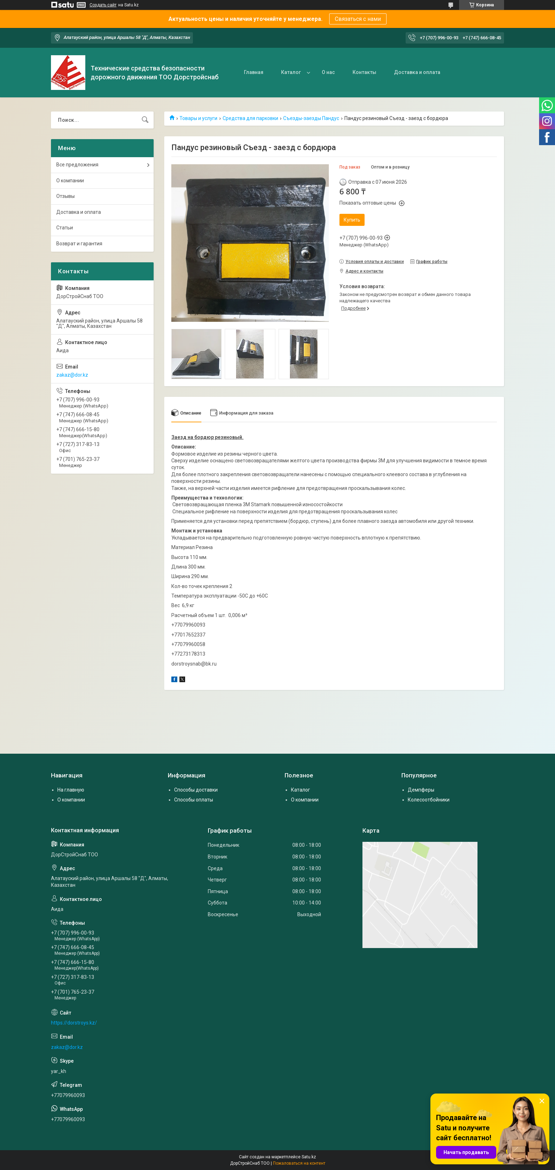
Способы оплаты (193, 800)
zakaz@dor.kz (72, 375)
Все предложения (77, 164)
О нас (328, 72)
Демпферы (421, 790)
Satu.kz (309, 1156)
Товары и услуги (198, 118)
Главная (253, 72)
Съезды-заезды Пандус (311, 118)
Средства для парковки (250, 118)
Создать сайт (103, 4)
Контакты (364, 72)
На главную (70, 790)
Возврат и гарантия (79, 243)
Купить (352, 220)
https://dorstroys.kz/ (74, 1023)
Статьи (64, 227)
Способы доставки (196, 790)
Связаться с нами (358, 19)
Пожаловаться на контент (299, 1163)
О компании (70, 180)
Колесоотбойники (429, 800)
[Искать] (145, 120)
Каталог (291, 72)
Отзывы (65, 196)
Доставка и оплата (417, 72)
